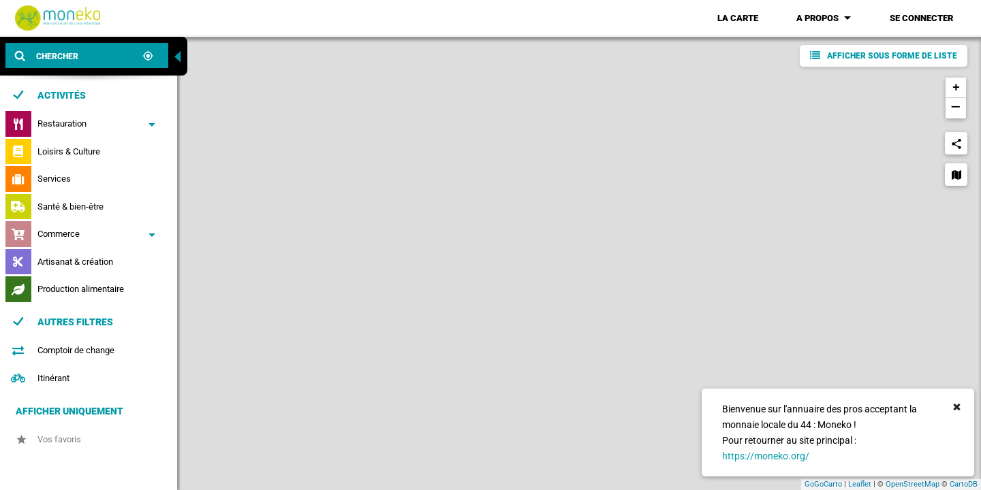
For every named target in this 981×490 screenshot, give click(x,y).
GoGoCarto (823, 484)
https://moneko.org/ (765, 456)
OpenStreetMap (912, 484)
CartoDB (964, 484)
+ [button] (956, 88)
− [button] (955, 108)
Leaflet (859, 484)
